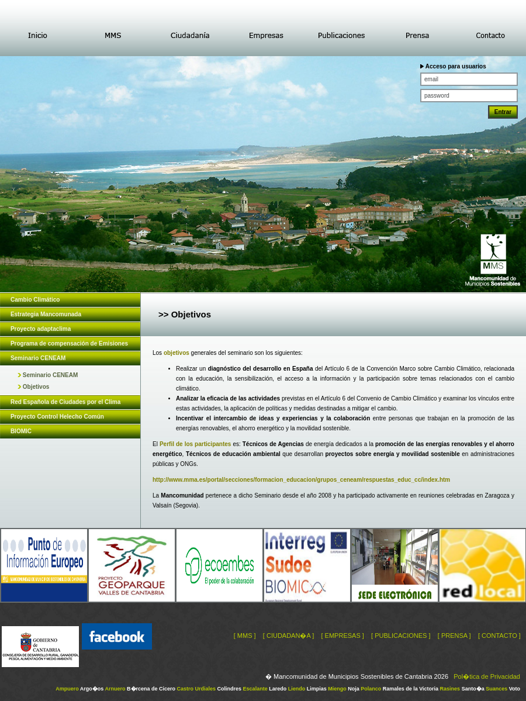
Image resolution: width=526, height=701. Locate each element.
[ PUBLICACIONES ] (400, 635)
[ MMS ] (245, 635)
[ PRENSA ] (454, 635)
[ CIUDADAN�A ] (288, 635)
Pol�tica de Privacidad (487, 676)
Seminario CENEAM (48, 375)
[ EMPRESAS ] (342, 635)
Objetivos (33, 387)
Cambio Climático (35, 299)
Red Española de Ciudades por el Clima (65, 402)
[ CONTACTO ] (499, 635)
